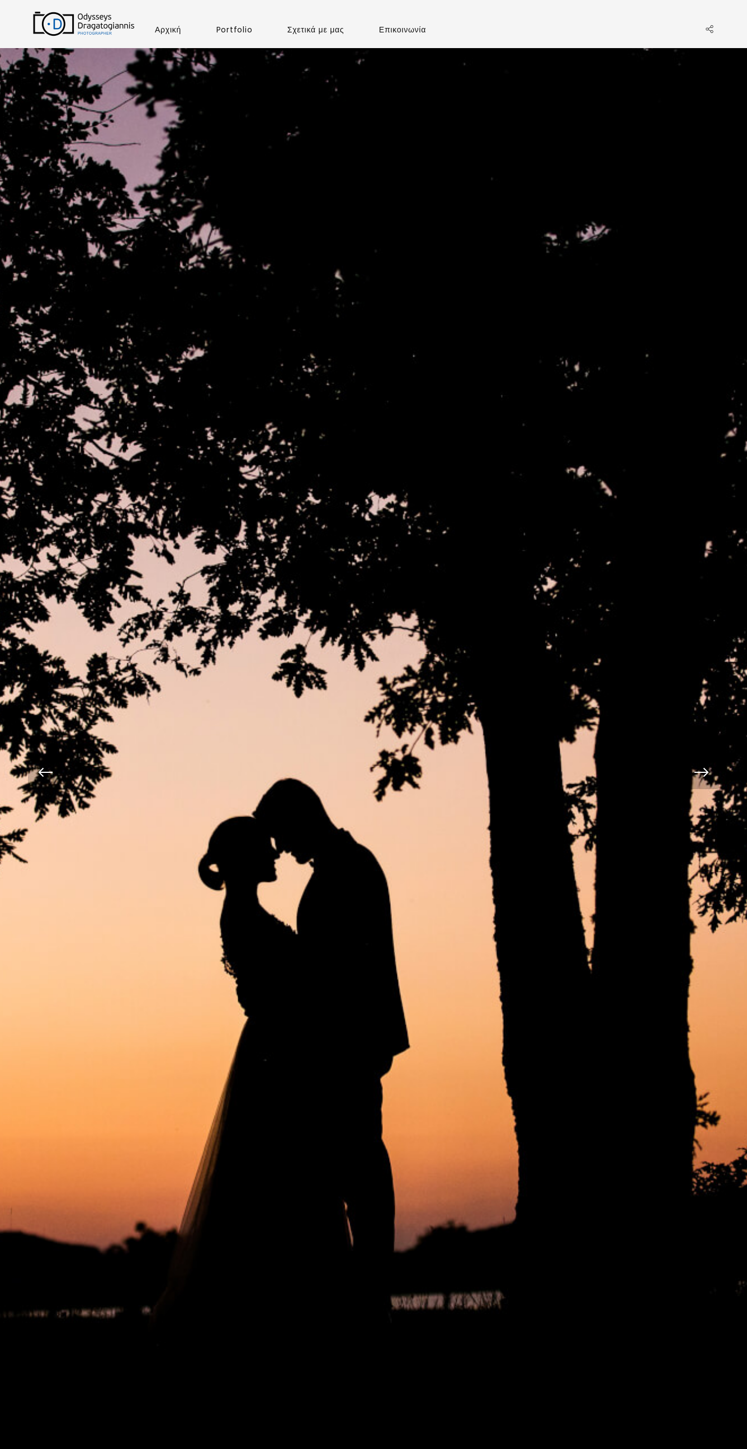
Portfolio (234, 29)
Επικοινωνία (402, 29)
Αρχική (168, 29)
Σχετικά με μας (315, 29)
